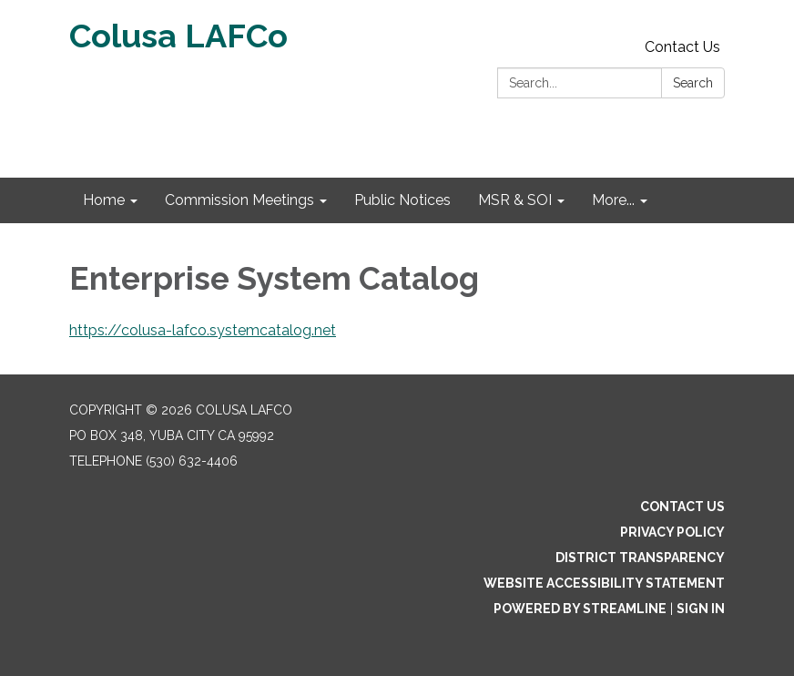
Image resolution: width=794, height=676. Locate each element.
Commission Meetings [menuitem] (239, 200)
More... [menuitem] (613, 200)
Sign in (701, 608)
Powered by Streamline (580, 608)
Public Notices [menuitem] (402, 200)
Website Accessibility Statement (604, 583)
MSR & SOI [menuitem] (515, 200)
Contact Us (682, 47)
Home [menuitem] (104, 200)
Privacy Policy (672, 532)
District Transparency (640, 557)
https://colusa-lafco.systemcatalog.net (202, 330)
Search (693, 83)
